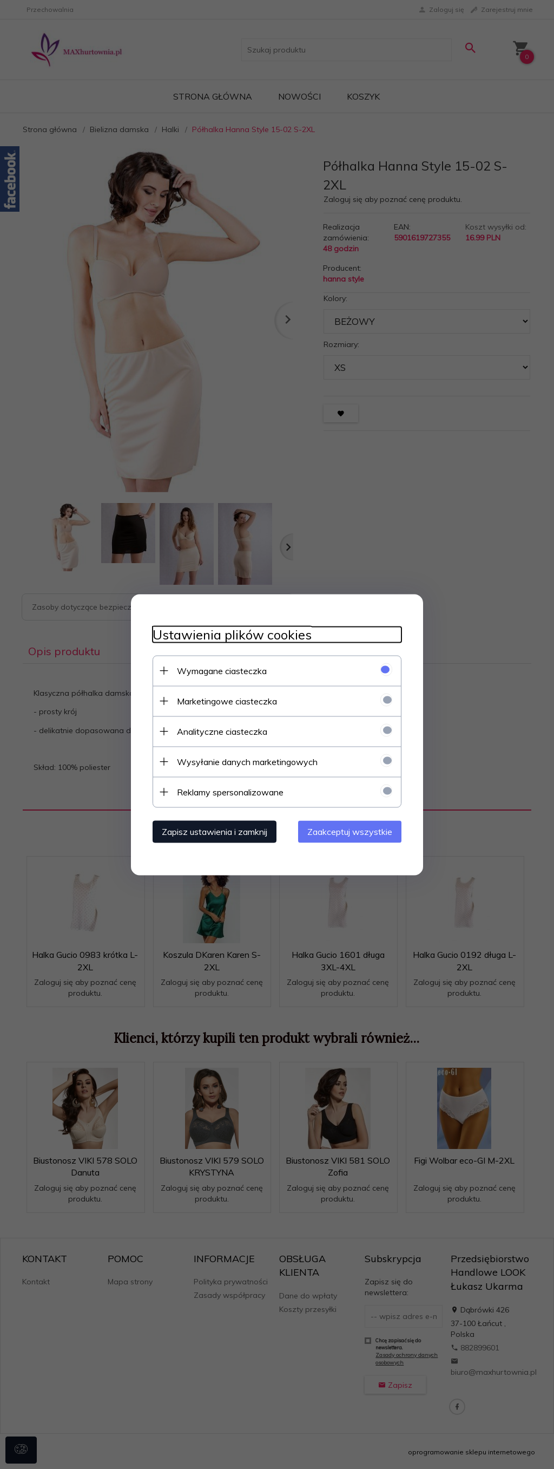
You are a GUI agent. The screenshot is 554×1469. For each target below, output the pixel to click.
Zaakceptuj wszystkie (349, 831)
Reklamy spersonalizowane (230, 791)
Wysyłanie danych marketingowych (247, 761)
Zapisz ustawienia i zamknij (214, 831)
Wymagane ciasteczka (222, 670)
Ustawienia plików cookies (232, 634)
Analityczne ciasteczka (222, 731)
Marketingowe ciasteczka (227, 700)
